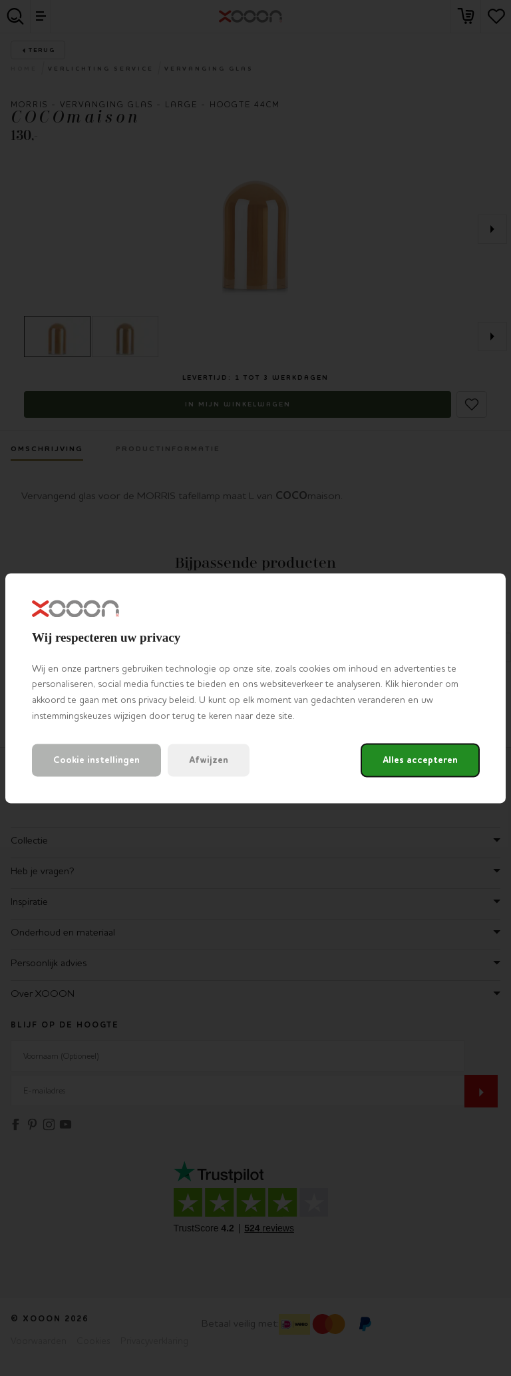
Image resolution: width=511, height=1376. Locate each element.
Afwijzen (208, 760)
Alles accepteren (420, 760)
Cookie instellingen (96, 760)
